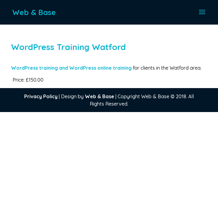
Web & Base (99, 96)
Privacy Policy (41, 96)
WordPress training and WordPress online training (72, 68)
